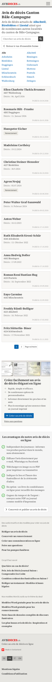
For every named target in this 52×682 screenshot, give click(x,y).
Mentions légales (11, 669)
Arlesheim (7, 56)
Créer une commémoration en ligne (21, 540)
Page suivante (31, 346)
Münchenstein (9, 72)
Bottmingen (33, 60)
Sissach (30, 76)
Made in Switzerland (13, 650)
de (4, 658)
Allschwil (39, 22)
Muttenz (31, 68)
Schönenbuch (9, 76)
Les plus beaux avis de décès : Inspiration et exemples (24, 624)
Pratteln (31, 72)
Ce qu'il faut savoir (9, 560)
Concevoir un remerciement (17, 536)
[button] (47, 4)
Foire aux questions (13, 421)
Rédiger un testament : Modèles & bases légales (22, 584)
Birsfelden (9, 25)
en (20, 658)
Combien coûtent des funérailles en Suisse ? (25, 578)
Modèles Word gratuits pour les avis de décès (25, 602)
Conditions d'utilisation (14, 673)
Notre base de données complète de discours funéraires (25, 616)
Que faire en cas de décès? (15, 565)
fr (9, 658)
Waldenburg (8, 80)
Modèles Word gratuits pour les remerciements (18, 608)
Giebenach (32, 64)
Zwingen (31, 80)
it (15, 658)
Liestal (24, 25)
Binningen (32, 56)
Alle (4, 52)
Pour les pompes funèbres (15, 549)
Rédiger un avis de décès (14, 531)
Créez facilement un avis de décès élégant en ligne (22, 381)
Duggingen (7, 64)
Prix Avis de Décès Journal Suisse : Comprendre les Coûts (20, 572)
